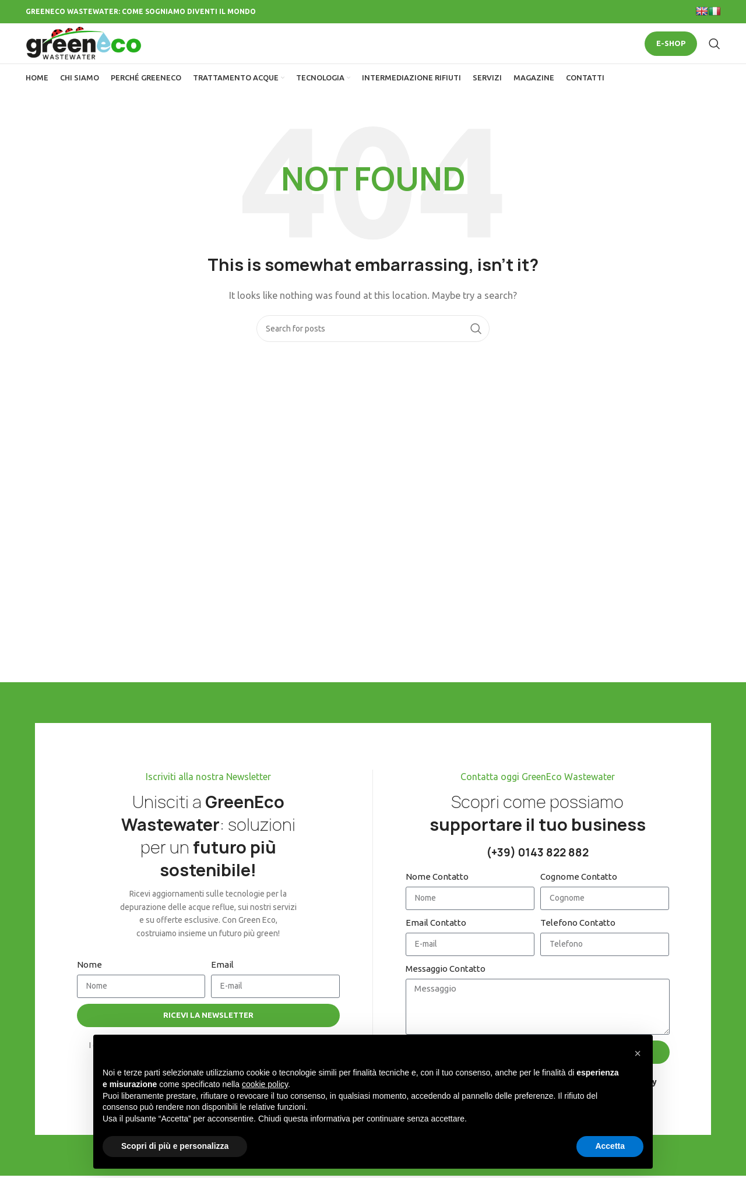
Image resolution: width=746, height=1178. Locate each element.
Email (222, 986)
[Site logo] (90, 54)
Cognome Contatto (578, 898)
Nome (89, 986)
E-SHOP (670, 54)
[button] (637, 1053)
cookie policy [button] (265, 1084)
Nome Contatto (437, 898)
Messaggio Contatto (445, 990)
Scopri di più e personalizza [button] (174, 1146)
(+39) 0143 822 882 (537, 874)
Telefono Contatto (577, 944)
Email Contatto (436, 944)
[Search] (714, 54)
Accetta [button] (610, 1146)
